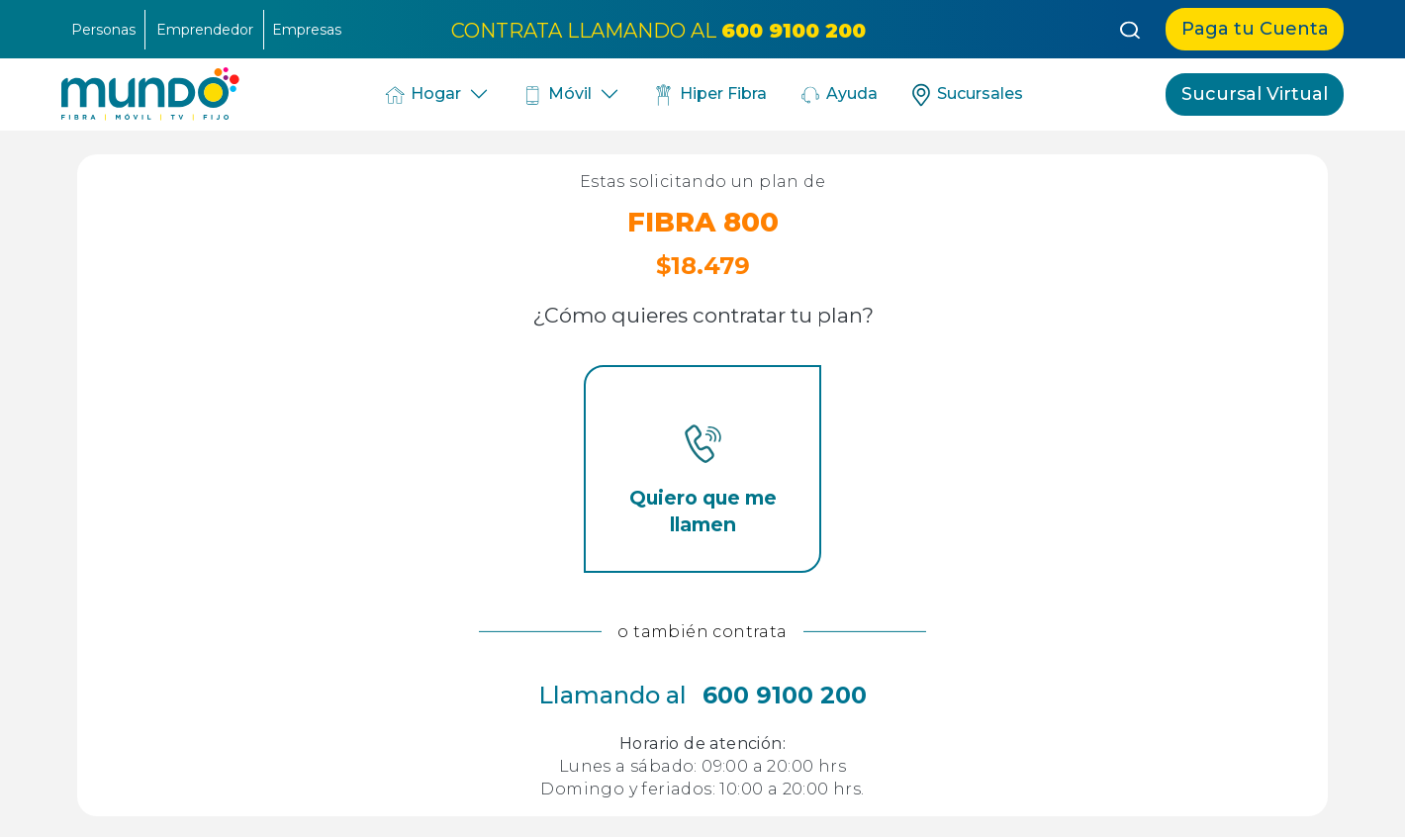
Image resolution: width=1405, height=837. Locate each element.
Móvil (556, 95)
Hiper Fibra (709, 95)
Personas (103, 30)
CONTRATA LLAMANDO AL (658, 30)
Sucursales (966, 95)
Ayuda (838, 95)
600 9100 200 (784, 695)
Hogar (421, 95)
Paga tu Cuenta (1255, 29)
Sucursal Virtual (1254, 94)
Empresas (306, 30)
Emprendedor (204, 30)
